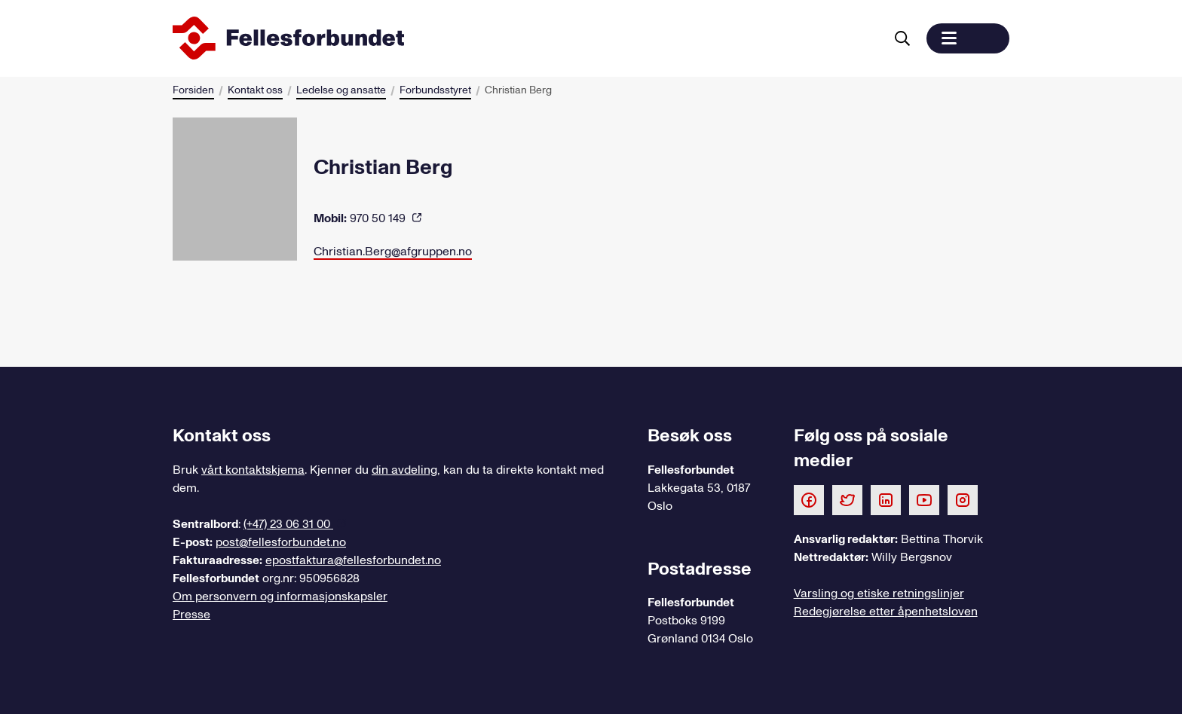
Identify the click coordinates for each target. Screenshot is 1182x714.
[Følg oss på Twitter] (847, 499)
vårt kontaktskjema (253, 470)
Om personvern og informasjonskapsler (280, 596)
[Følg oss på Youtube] (924, 499)
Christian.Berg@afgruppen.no (393, 251)
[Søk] (902, 38)
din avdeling (404, 470)
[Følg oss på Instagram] (963, 499)
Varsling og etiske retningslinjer (879, 593)
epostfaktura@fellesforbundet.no (353, 560)
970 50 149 (361, 218)
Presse (191, 614)
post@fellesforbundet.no (281, 542)
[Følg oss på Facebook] (809, 499)
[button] (967, 38)
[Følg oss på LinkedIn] (886, 499)
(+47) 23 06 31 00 (288, 524)
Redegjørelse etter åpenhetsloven (886, 611)
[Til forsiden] (525, 38)
